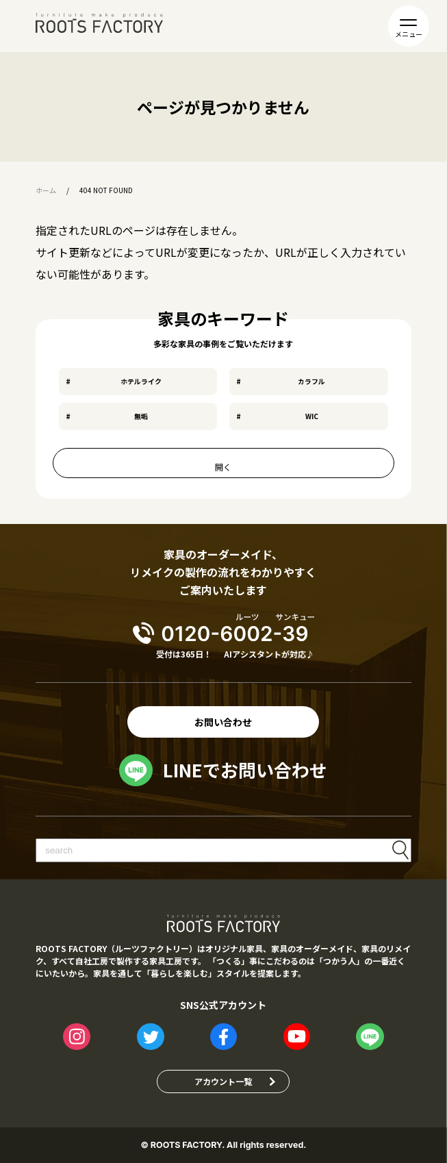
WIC (311, 416)
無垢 (141, 416)
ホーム (46, 190)
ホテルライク (141, 381)
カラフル (311, 381)
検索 (400, 850)
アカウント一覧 (223, 1081)
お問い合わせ (223, 722)
